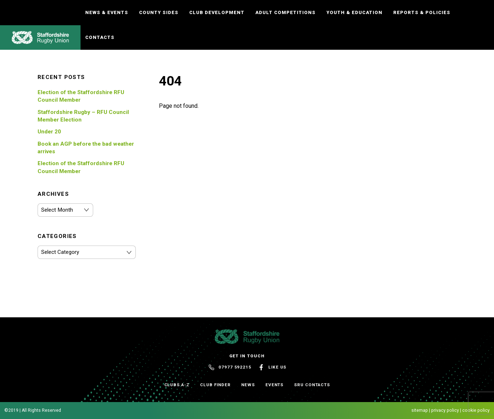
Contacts (99, 37)
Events (274, 384)
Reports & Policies (421, 12)
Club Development (216, 12)
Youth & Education (354, 12)
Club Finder (215, 384)
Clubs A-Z (177, 384)
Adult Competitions (285, 12)
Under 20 (49, 131)
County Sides (158, 12)
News (248, 384)
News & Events (106, 12)
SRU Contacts (312, 384)
